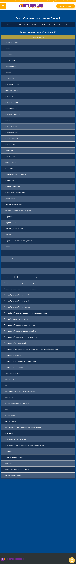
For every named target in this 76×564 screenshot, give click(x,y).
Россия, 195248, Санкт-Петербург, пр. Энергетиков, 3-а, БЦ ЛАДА (35, 1)
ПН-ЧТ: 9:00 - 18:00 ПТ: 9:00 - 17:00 (65, 1)
